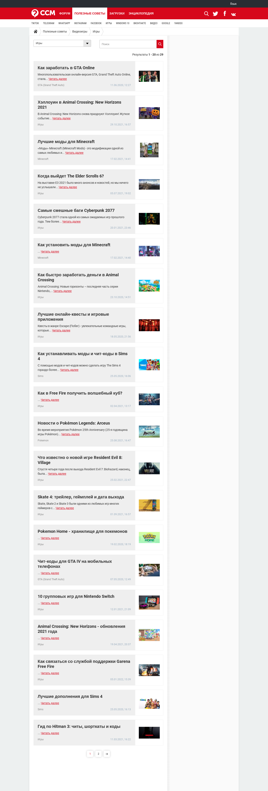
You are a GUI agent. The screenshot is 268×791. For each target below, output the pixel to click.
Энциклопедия (141, 13)
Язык (233, 3)
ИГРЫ (109, 23)
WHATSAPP (64, 23)
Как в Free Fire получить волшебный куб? (80, 393)
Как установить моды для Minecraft (74, 244)
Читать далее (58, 79)
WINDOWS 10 (122, 23)
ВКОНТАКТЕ (140, 23)
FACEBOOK (96, 23)
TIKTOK (35, 23)
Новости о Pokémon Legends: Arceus (74, 423)
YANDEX (178, 23)
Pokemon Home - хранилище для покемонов (82, 531)
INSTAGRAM (80, 23)
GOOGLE (166, 23)
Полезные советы (89, 13)
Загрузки (116, 13)
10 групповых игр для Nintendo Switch (76, 596)
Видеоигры (79, 31)
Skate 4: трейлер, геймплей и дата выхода (81, 496)
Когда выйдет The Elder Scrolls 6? (71, 176)
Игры (96, 31)
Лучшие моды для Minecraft (66, 141)
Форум (64, 13)
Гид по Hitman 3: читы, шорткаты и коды (79, 726)
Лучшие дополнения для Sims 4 (70, 696)
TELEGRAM (48, 23)
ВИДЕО (153, 23)
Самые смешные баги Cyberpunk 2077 (76, 210)
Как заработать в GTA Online (66, 67)
